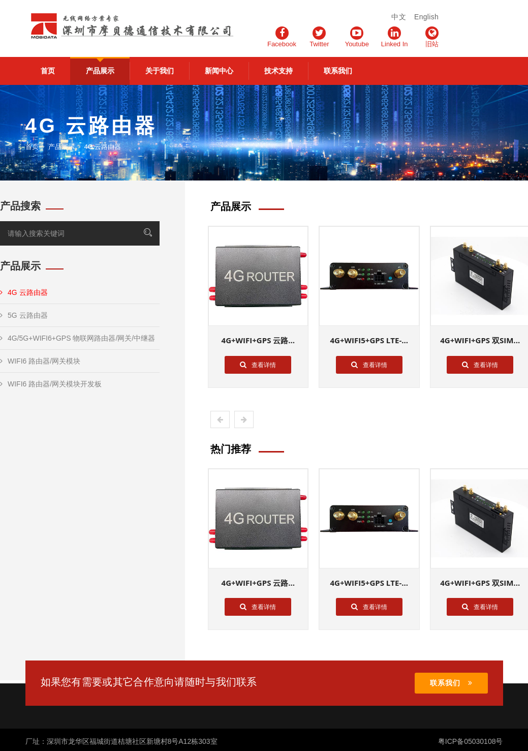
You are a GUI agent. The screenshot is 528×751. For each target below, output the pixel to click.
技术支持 (278, 71)
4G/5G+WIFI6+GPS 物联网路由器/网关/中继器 (77, 338)
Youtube (357, 37)
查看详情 (258, 364)
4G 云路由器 (24, 292)
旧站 (432, 37)
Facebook (281, 37)
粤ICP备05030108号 (470, 741)
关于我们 (159, 71)
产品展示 (100, 71)
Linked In (394, 37)
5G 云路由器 (24, 315)
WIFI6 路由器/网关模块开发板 (51, 384)
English (426, 17)
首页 (48, 71)
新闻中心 (219, 71)
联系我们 (338, 71)
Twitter (319, 37)
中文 (398, 17)
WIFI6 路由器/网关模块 (40, 361)
